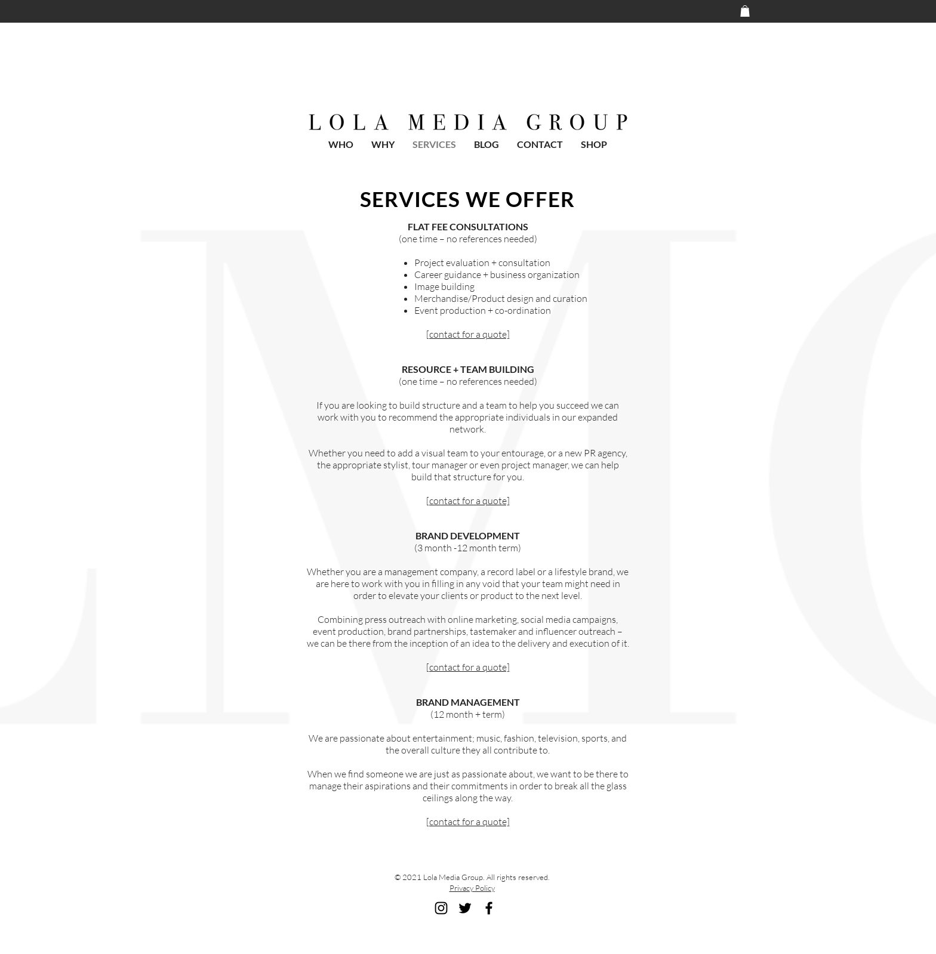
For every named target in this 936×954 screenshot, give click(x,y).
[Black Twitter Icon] (465, 908)
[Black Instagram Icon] (441, 908)
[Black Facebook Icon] (489, 908)
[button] (745, 11)
